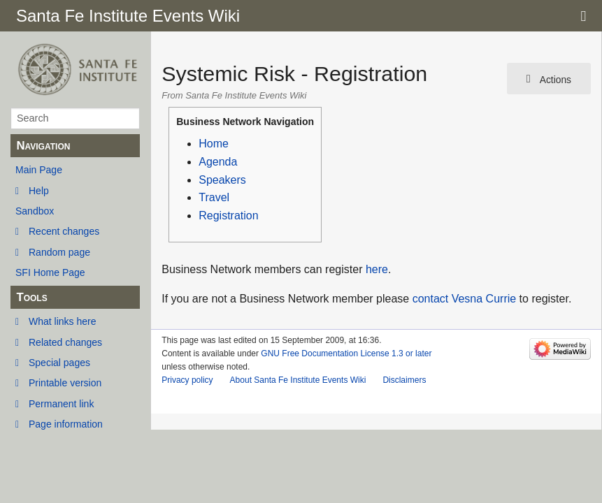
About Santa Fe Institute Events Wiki (298, 380)
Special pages (59, 362)
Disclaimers (404, 380)
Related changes (65, 342)
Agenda (218, 162)
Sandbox (34, 211)
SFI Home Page (50, 272)
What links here (62, 321)
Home (214, 144)
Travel (214, 197)
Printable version (65, 382)
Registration (228, 215)
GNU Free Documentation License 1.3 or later (346, 353)
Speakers (222, 180)
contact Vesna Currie (465, 299)
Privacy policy (187, 380)
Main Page (38, 169)
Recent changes (64, 231)
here (377, 269)
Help (39, 190)
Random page (59, 252)
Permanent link (61, 403)
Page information (66, 424)
